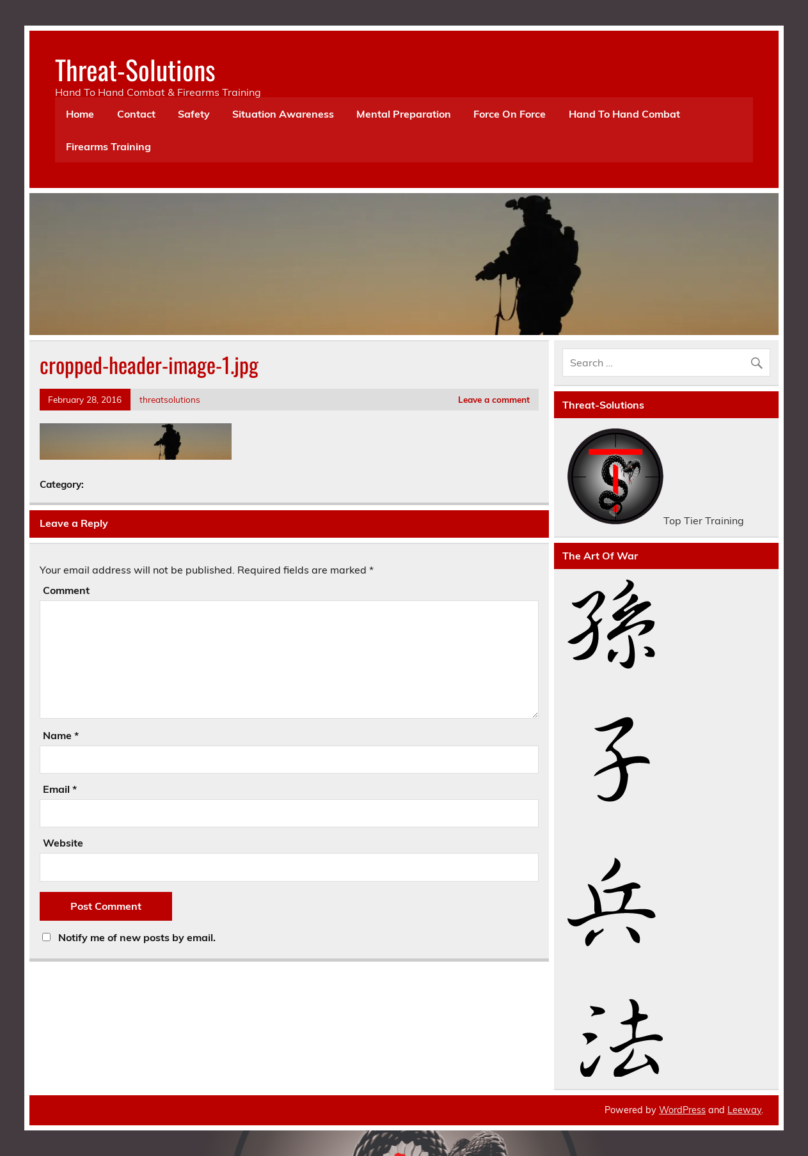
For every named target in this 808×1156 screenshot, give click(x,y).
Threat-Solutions (135, 69)
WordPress (682, 1110)
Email (60, 789)
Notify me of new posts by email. (137, 937)
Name (61, 735)
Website (63, 843)
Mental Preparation (403, 113)
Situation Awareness (283, 113)
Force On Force (509, 113)
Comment (66, 590)
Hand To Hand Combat (624, 113)
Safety (194, 113)
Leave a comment (494, 399)
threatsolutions (169, 399)
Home (80, 113)
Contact (136, 113)
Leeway (744, 1110)
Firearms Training (108, 146)
